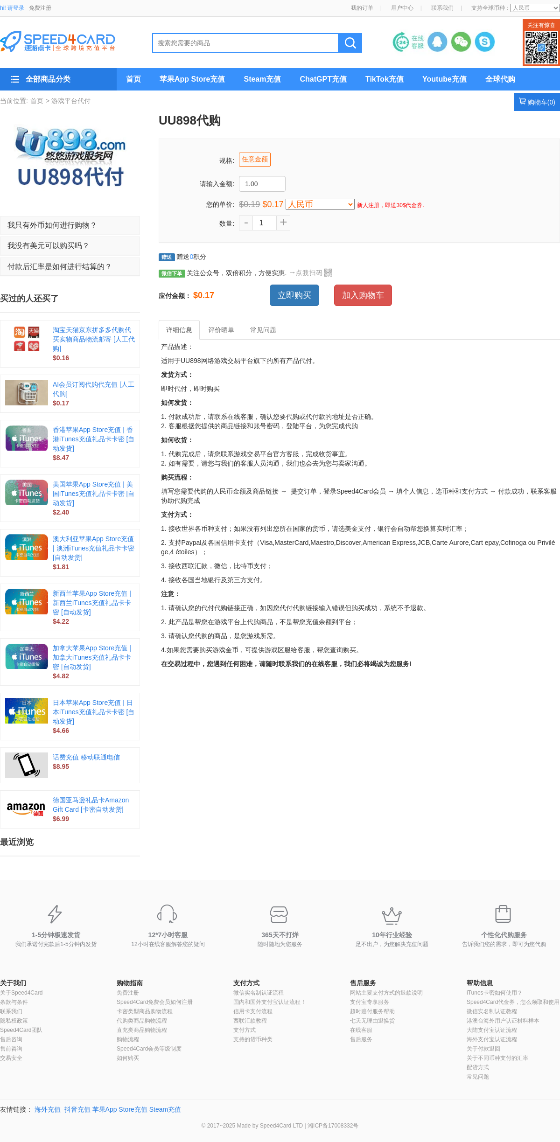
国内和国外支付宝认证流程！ (269, 1002)
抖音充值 (77, 1109)
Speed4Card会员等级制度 (149, 1048)
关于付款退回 (483, 1048)
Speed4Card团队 (21, 1030)
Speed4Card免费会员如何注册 (155, 1002)
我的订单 (362, 8)
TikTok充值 (384, 79)
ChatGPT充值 (323, 79)
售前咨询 (11, 1048)
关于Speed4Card (21, 992)
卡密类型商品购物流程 (145, 1011)
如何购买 (128, 1058)
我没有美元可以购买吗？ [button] (48, 246)
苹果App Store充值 (192, 79)
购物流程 (128, 1039)
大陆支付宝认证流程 (492, 1030)
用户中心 (402, 8)
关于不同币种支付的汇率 (497, 1058)
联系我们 (442, 8)
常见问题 (478, 1076)
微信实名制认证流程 (258, 992)
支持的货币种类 (253, 1039)
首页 (133, 79)
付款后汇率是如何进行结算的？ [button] (59, 267)
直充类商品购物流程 (142, 1030)
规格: (226, 160)
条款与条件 (14, 1002)
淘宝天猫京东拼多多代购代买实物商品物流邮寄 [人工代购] (94, 339)
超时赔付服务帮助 (372, 1011)
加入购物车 (363, 295)
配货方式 (478, 1067)
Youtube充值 (444, 79)
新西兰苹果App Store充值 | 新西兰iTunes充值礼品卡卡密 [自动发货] (92, 603)
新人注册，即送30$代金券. (390, 205)
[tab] (70, 225)
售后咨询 (11, 1039)
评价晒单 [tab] (221, 330)
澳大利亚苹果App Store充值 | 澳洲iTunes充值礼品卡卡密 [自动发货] (93, 548)
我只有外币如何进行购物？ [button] (52, 225)
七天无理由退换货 (372, 1020)
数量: (226, 223)
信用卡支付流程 (253, 1011)
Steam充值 (262, 79)
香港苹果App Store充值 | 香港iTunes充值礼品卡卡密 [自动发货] (93, 439)
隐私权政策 (14, 1020)
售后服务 (363, 983)
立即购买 (294, 295)
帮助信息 (480, 983)
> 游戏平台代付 (68, 100)
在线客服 (361, 1030)
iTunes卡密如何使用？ (495, 992)
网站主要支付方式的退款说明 (386, 992)
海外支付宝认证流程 (492, 1039)
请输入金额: (217, 184)
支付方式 (246, 983)
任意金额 (255, 159)
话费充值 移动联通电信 (86, 757)
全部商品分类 (48, 79)
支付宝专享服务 (369, 1002)
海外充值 (48, 1109)
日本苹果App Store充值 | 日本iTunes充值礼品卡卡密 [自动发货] (93, 712)
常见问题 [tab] (263, 330)
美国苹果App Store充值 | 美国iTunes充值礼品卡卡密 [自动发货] (93, 493)
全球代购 (500, 79)
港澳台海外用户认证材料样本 (503, 1020)
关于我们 (13, 983)
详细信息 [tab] (179, 330)
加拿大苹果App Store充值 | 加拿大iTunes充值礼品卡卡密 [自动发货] (92, 657)
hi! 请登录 (12, 8)
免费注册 (40, 8)
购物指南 (130, 983)
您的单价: (220, 204)
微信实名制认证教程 (492, 1011)
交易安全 (11, 1058)
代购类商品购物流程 (142, 1020)
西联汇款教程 (250, 1020)
